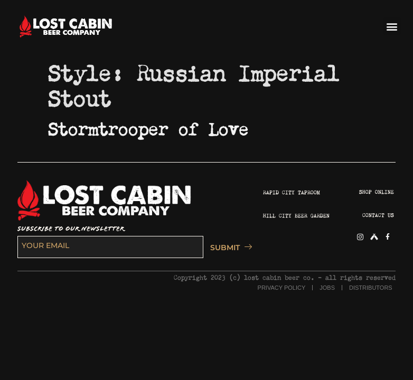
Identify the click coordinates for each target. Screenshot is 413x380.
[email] (110, 247)
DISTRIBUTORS (370, 287)
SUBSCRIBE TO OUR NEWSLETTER (70, 228)
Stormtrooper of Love (148, 126)
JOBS (327, 287)
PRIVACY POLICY (282, 287)
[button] (392, 26)
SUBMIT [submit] (228, 247)
